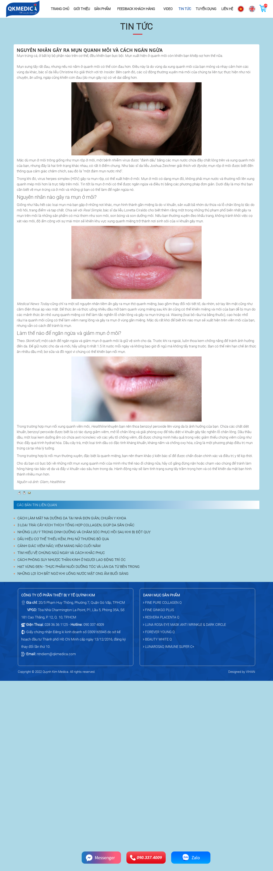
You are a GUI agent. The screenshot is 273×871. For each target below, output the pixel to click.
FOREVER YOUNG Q (159, 632)
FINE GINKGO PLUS (158, 610)
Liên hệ (227, 9)
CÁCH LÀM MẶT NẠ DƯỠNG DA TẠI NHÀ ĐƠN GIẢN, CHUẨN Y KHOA (71, 518)
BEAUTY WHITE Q (157, 639)
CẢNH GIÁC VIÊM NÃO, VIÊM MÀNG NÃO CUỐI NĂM (59, 546)
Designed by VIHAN (241, 672)
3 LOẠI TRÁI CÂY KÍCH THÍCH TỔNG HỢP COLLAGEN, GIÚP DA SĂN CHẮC (75, 525)
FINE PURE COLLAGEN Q (162, 603)
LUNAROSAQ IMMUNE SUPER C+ (168, 647)
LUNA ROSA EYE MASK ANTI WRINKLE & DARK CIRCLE (184, 625)
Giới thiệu (82, 9)
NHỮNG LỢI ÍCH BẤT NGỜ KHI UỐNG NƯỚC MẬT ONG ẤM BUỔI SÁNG (73, 573)
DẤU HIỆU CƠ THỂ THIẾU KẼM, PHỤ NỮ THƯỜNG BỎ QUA (63, 539)
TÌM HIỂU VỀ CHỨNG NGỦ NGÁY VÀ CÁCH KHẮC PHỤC (61, 553)
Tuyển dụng (206, 9)
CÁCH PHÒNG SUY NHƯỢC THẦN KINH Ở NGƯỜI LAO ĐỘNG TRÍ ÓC (71, 560)
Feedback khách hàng (136, 9)
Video (168, 9)
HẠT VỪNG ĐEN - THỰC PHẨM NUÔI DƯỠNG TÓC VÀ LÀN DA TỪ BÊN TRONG (78, 567)
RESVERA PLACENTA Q (161, 617)
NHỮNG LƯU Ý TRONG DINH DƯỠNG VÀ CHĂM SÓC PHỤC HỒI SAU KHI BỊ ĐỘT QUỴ (84, 532)
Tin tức (184, 9)
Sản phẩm (102, 9)
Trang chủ (60, 9)
